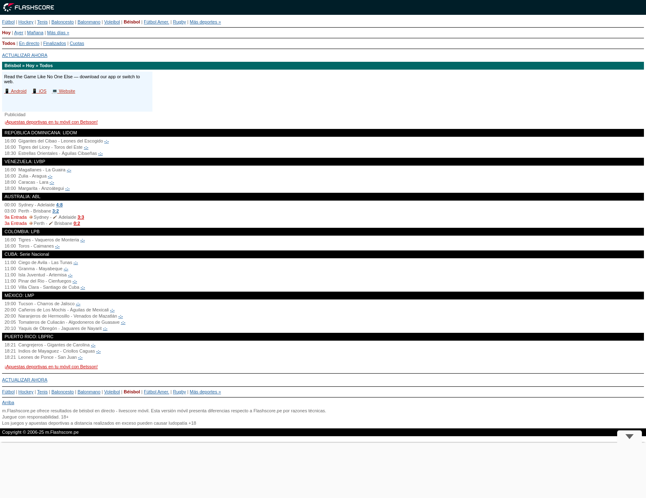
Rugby (179, 21)
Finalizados (54, 43)
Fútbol (8, 21)
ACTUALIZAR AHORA (24, 55)
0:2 (76, 223)
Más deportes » (205, 21)
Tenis (42, 21)
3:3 (80, 217)
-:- (106, 140)
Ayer (18, 32)
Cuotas (77, 43)
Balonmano (89, 21)
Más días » (58, 32)
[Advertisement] (323, 470)
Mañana (35, 32)
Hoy (6, 32)
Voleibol (112, 21)
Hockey (26, 21)
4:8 (59, 204)
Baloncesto (62, 21)
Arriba (8, 402)
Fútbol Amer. (156, 21)
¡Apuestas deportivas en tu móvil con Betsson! (51, 121)
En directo (29, 43)
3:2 (55, 210)
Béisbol (132, 21)
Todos (8, 43)
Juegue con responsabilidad (30, 416)
